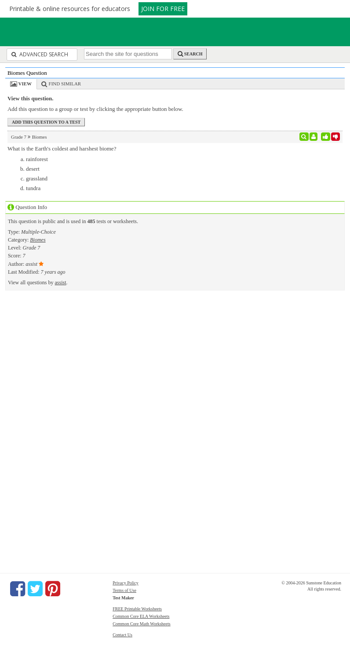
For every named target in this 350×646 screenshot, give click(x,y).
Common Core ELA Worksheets (141, 616)
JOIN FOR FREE (163, 8)
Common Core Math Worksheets (142, 623)
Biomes (37, 240)
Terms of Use (124, 590)
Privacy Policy (126, 582)
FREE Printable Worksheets (137, 608)
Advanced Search (39, 54)
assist (60, 282)
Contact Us (122, 634)
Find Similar (65, 83)
